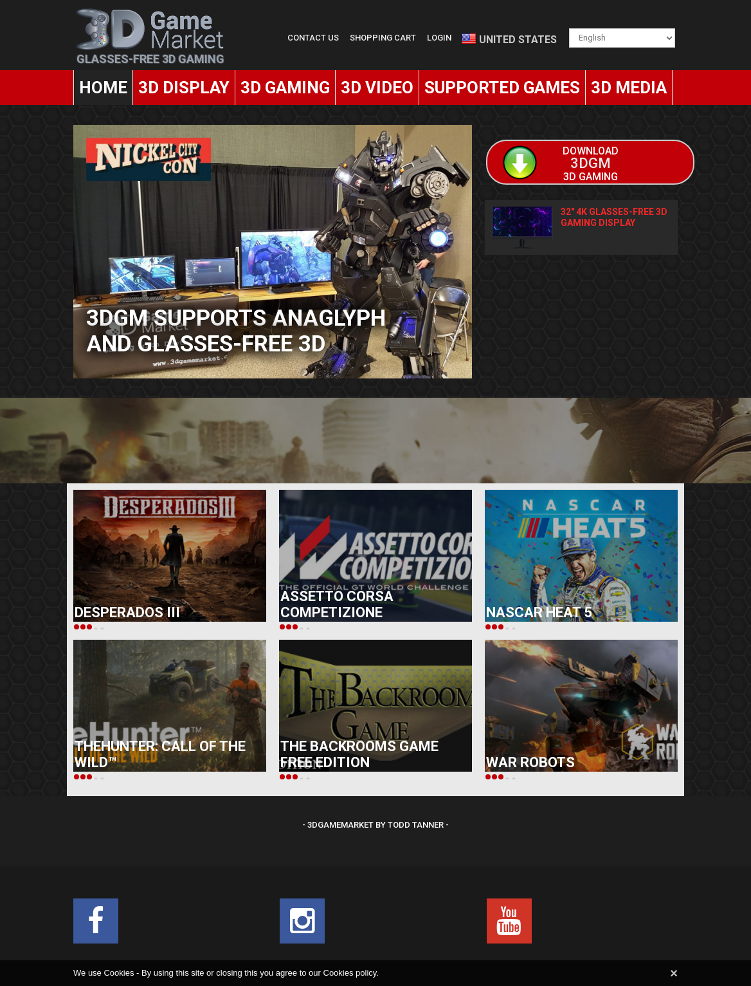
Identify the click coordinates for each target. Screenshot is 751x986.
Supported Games (502, 87)
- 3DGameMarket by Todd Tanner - (375, 825)
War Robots (530, 762)
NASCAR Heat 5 (539, 612)
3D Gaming (285, 87)
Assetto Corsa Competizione (337, 604)
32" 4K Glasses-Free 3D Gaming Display (614, 217)
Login (439, 37)
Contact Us (313, 37)
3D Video (377, 87)
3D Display (184, 87)
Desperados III (127, 612)
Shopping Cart (383, 37)
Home (103, 87)
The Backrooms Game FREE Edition (359, 754)
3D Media (629, 87)
